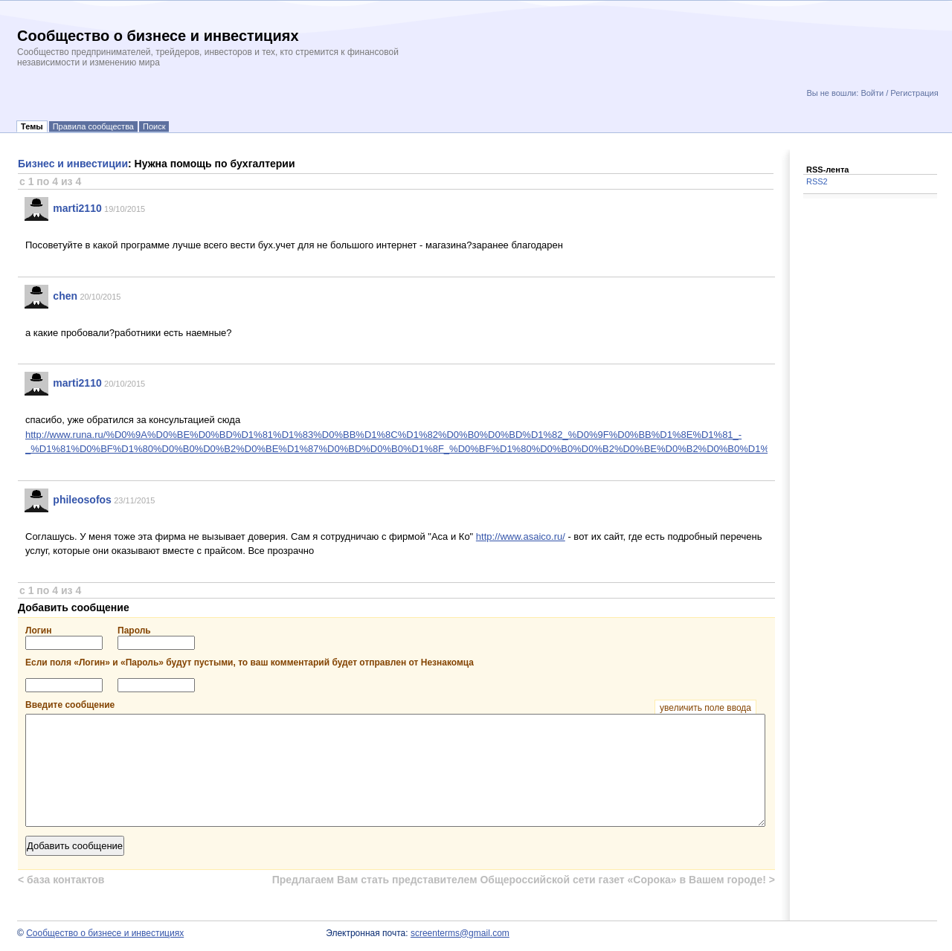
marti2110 (77, 208)
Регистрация (914, 92)
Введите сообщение (390, 705)
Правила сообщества (93, 126)
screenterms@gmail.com (460, 933)
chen (65, 296)
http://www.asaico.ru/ (520, 536)
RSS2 (817, 181)
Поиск (154, 126)
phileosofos (82, 500)
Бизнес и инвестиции (73, 164)
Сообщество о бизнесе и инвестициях (105, 933)
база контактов (61, 880)
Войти (872, 92)
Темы (32, 126)
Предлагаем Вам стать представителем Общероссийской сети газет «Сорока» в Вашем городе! (523, 880)
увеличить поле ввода (705, 708)
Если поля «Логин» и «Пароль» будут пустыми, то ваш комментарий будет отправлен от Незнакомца (249, 662)
